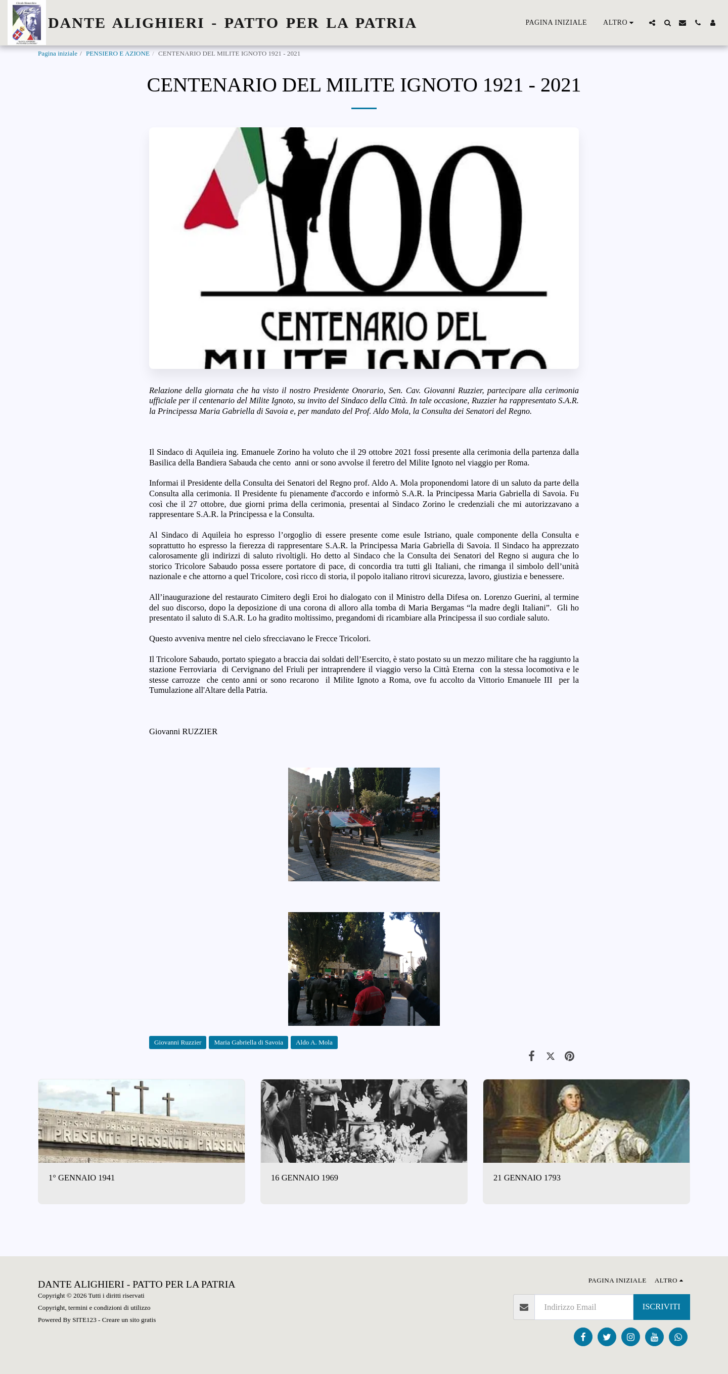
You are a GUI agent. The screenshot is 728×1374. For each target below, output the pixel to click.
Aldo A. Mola (314, 1042)
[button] (652, 22)
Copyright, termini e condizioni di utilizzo (94, 1307)
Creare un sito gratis (129, 1319)
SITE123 (84, 1319)
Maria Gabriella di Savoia (248, 1042)
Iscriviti (661, 1306)
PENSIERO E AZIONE (118, 53)
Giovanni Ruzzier (177, 1042)
